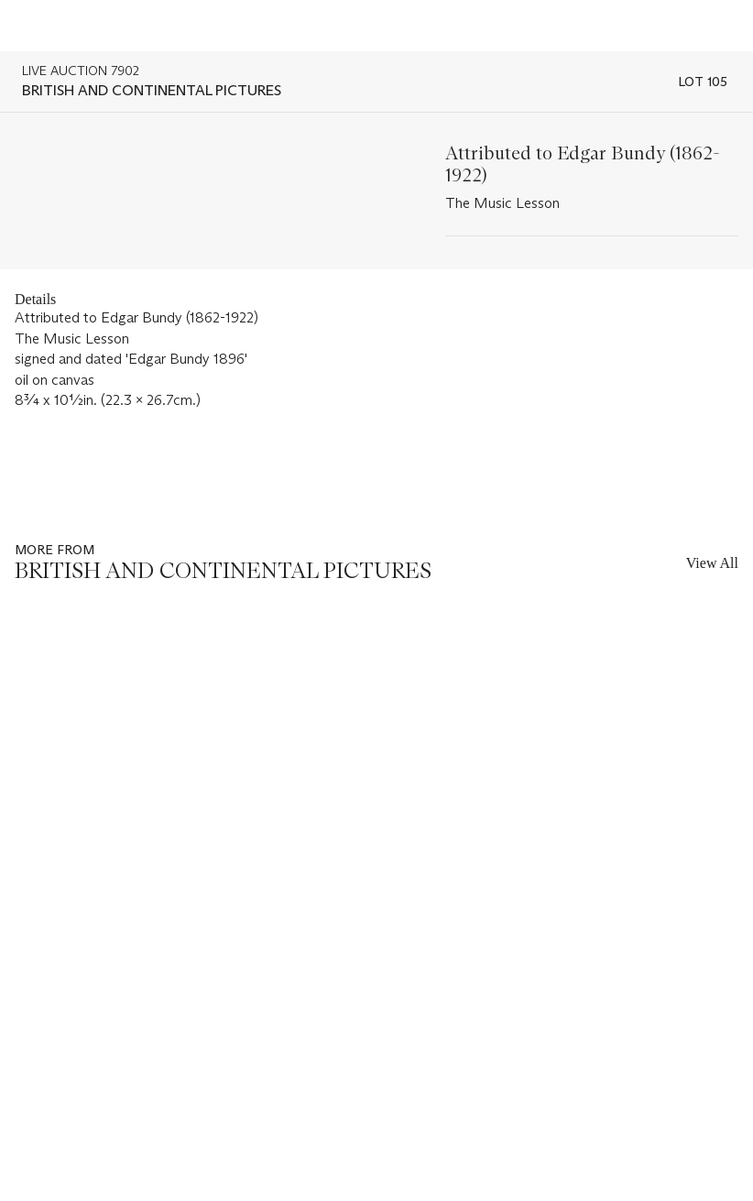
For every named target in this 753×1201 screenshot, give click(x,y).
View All (712, 563)
